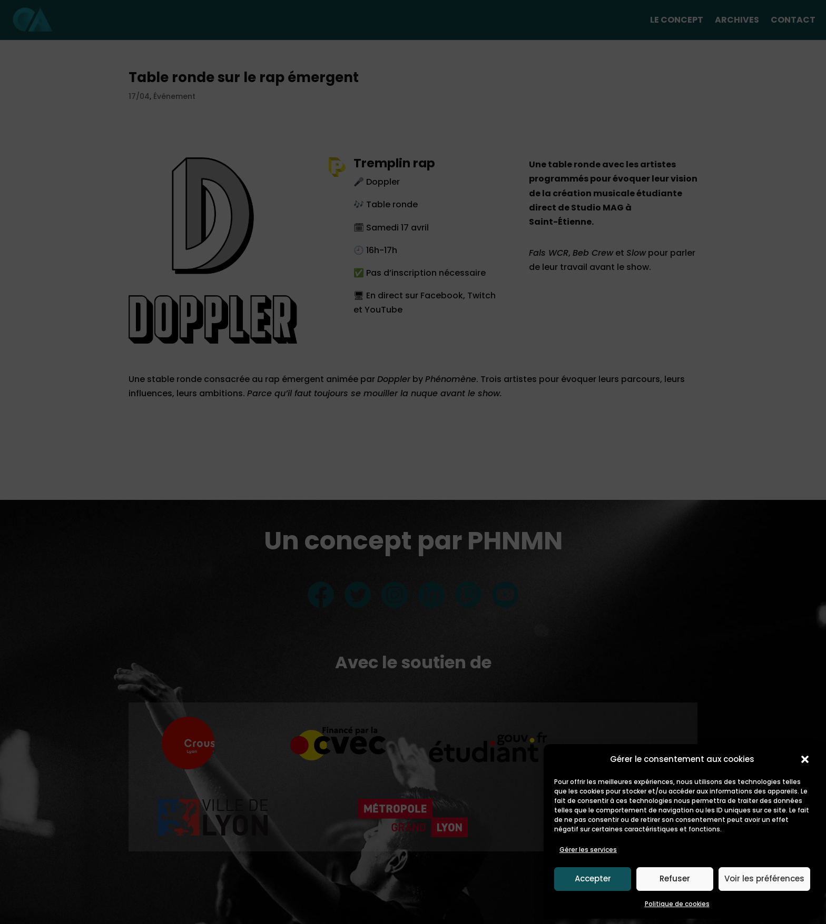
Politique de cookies (677, 903)
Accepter (593, 878)
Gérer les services (588, 849)
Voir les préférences (764, 878)
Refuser (675, 878)
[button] (805, 759)
